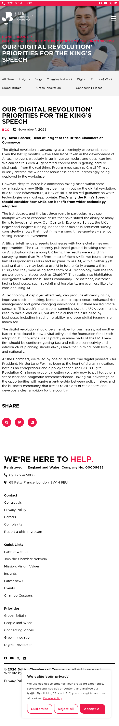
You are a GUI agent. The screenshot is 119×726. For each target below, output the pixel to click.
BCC (5, 129)
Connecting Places (89, 87)
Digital (81, 79)
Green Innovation (48, 87)
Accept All (93, 709)
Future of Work (102, 79)
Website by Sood (17, 673)
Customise (39, 709)
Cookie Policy (52, 698)
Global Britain (12, 87)
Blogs (23, 36)
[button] (113, 18)
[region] (66, 694)
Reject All (66, 709)
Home (7, 36)
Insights (24, 79)
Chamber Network (59, 79)
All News (8, 79)
